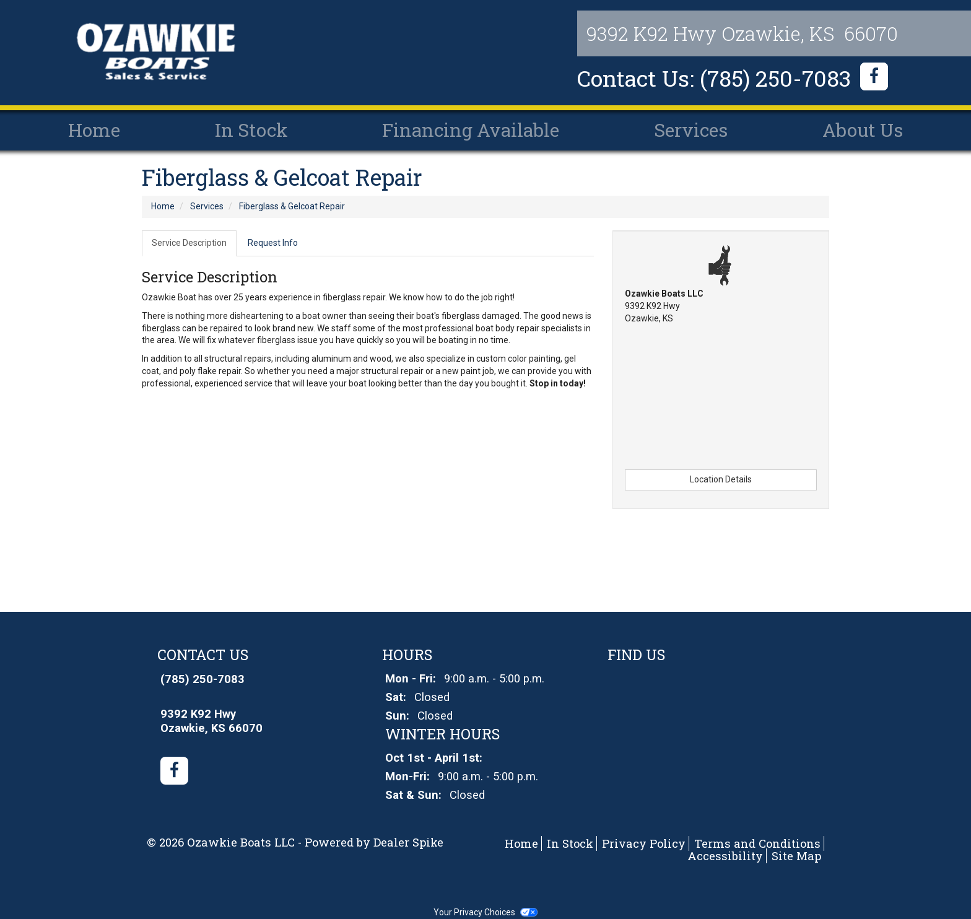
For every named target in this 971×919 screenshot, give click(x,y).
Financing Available (470, 130)
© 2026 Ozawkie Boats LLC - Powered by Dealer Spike (295, 842)
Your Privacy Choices (485, 912)
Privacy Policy (644, 843)
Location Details (721, 479)
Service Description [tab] (189, 243)
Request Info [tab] (273, 243)
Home (94, 130)
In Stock (251, 130)
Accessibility (725, 855)
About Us (862, 130)
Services (691, 130)
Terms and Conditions (757, 843)
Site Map (796, 855)
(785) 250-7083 (202, 679)
